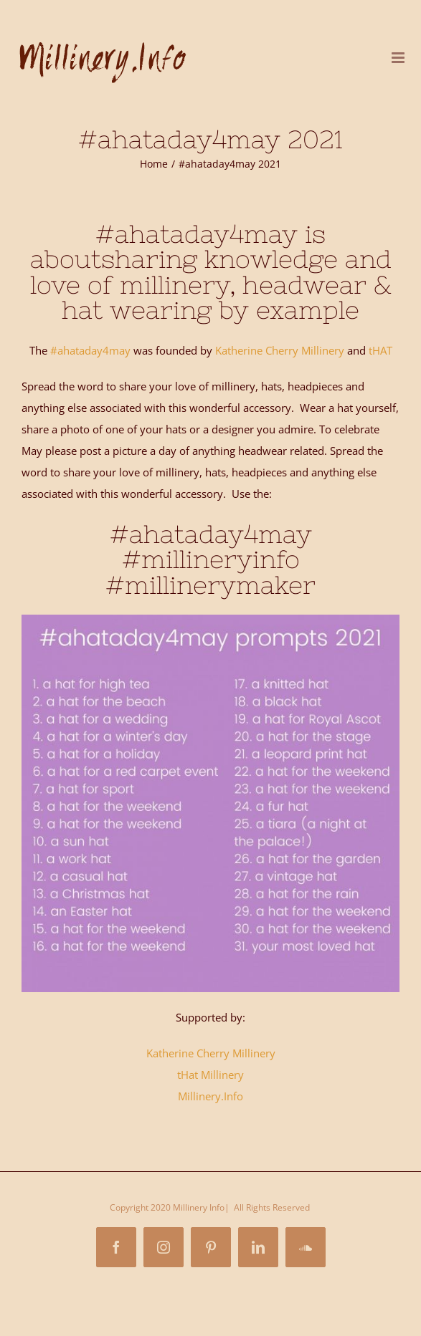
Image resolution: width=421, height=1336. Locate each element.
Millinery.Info (210, 1096)
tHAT (380, 350)
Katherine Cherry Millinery (278, 350)
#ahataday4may (90, 350)
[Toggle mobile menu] (399, 57)
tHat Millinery (210, 1074)
